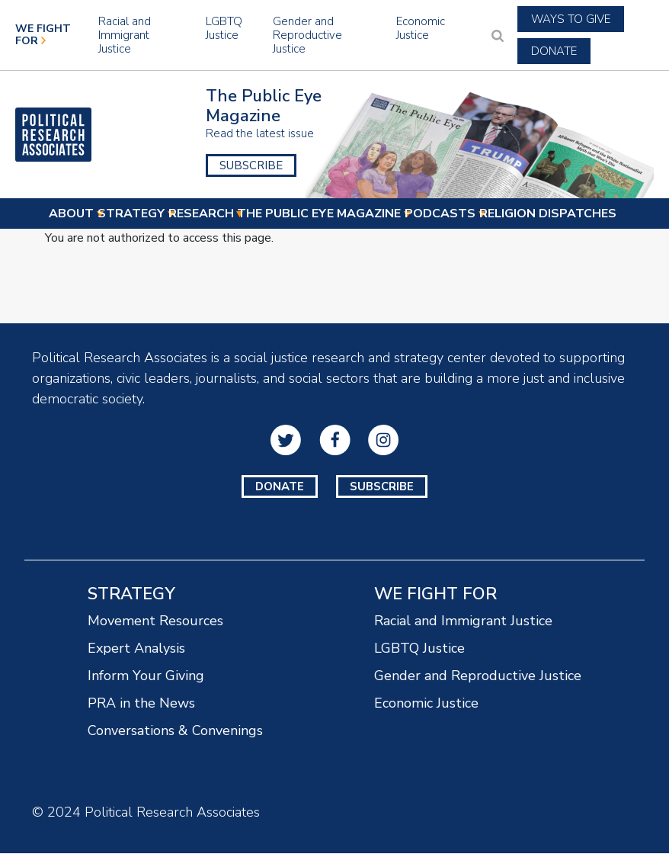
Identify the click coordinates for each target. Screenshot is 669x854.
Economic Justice (420, 28)
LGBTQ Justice (224, 28)
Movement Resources (155, 621)
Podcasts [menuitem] (440, 214)
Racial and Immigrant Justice (124, 35)
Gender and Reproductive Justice (307, 35)
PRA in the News (141, 703)
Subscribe (251, 165)
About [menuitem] (71, 214)
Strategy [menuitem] (131, 214)
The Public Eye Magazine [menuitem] (319, 214)
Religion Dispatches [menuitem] (547, 214)
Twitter (285, 440)
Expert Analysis (136, 648)
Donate (554, 51)
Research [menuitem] (201, 214)
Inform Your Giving (146, 675)
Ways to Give (570, 19)
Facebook (335, 440)
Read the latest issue (260, 133)
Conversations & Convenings (175, 730)
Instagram (383, 440)
